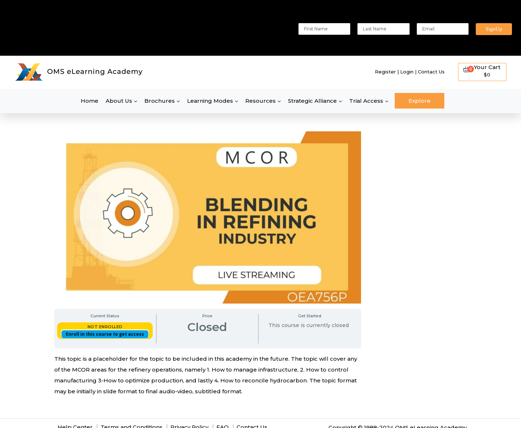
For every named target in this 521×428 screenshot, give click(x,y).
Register (385, 72)
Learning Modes (210, 100)
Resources (260, 100)
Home (89, 100)
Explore (419, 100)
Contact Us (431, 72)
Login (407, 72)
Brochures (159, 100)
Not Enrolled (105, 326)
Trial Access (366, 100)
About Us (119, 100)
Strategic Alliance (312, 100)
